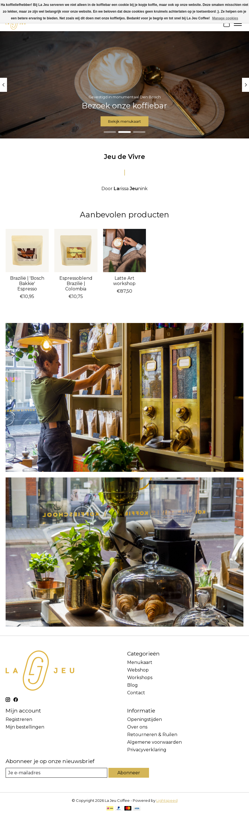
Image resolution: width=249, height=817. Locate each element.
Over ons (137, 727)
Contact (136, 692)
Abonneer (128, 772)
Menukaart (139, 662)
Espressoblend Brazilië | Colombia (75, 284)
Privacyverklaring (146, 749)
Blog (132, 685)
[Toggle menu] (237, 23)
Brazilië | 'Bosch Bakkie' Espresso (27, 284)
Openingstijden (144, 719)
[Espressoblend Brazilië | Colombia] (75, 250)
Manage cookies (225, 18)
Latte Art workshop (124, 281)
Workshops (139, 677)
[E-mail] (56, 773)
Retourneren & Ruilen (152, 734)
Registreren (19, 719)
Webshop (138, 670)
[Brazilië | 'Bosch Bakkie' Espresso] (27, 250)
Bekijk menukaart (124, 121)
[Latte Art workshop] (124, 250)
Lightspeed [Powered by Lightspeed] (167, 800)
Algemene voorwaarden (154, 742)
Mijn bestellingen (25, 727)
